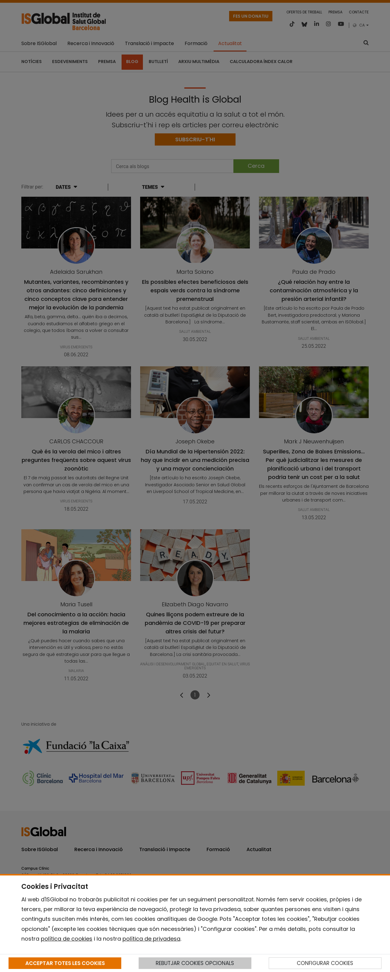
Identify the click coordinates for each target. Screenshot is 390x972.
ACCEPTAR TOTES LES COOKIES (65, 963)
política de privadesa (151, 938)
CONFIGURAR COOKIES (325, 963)
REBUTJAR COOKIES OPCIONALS (195, 963)
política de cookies (66, 938)
